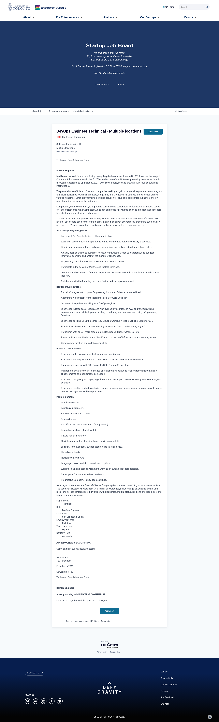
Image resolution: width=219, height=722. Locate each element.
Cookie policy (115, 652)
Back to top (210, 717)
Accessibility (167, 677)
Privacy (164, 690)
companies (59, 111)
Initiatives (108, 17)
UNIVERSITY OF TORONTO (104, 717)
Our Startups (148, 17)
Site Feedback (168, 697)
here (145, 69)
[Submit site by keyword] (207, 7)
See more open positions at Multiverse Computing (88, 621)
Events (188, 17)
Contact (164, 671)
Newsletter (35, 672)
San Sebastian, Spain (73, 516)
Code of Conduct (169, 684)
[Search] (194, 7)
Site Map (165, 703)
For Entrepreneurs (67, 17)
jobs (38, 111)
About (27, 17)
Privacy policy (102, 652)
